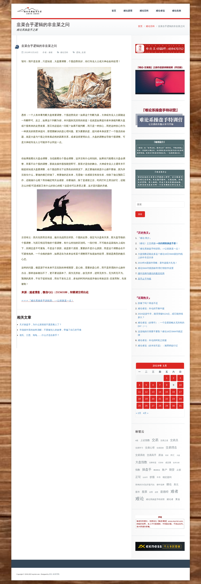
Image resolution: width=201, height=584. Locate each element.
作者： (46, 52)
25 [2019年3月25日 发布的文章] (139, 405)
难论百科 (144, 10)
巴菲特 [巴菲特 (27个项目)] (160, 462)
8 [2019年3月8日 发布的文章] (166, 385)
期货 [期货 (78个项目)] (171, 469)
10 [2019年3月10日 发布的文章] (180, 385)
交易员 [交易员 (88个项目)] (174, 440)
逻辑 (78, 52)
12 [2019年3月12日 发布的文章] (146, 392)
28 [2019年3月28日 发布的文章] (160, 405)
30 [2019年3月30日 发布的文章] (173, 405)
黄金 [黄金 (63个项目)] (177, 499)
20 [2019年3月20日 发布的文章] (153, 398)
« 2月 (138, 413)
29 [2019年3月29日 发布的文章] (166, 405)
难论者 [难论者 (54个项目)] (170, 499)
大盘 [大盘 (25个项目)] (178, 455)
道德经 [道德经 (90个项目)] (164, 491)
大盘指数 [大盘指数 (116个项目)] (141, 462)
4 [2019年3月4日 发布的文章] (139, 385)
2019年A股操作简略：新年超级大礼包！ (157, 263)
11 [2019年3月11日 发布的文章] (139, 392)
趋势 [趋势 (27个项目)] (156, 492)
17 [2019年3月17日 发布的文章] (180, 392)
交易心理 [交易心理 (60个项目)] (150, 447)
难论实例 (176, 10)
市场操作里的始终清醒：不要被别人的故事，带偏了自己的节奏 (50, 330)
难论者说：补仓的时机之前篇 (152, 340)
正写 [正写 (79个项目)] (138, 477)
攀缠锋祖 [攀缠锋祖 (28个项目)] (157, 470)
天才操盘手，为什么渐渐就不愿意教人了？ (40, 324)
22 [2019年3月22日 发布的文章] (166, 398)
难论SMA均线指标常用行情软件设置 (156, 268)
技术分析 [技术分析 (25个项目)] (176, 462)
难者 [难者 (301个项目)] (174, 491)
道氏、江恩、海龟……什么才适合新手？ (39, 335)
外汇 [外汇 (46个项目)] (172, 455)
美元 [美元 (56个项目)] (176, 484)
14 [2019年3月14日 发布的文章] (160, 392)
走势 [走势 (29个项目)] (151, 492)
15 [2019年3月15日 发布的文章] (166, 392)
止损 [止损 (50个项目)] (179, 469)
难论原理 (127, 10)
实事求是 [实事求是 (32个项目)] (152, 463)
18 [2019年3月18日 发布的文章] (139, 398)
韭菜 (84, 52)
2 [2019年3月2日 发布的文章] (173, 378)
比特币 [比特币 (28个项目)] (145, 477)
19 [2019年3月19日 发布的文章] (146, 398)
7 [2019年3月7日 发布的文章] (160, 385)
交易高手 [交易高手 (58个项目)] (151, 455)
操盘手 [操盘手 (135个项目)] (146, 469)
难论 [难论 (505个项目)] (139, 498)
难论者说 (160, 10)
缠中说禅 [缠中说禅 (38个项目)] (160, 485)
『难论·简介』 (145, 238)
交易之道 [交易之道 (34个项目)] (164, 440)
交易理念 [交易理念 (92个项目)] (171, 447)
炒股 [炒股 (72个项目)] (152, 477)
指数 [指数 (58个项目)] (137, 469)
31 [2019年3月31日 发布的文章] (180, 405)
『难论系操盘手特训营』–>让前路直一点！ (159, 248)
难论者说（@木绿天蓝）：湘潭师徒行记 (158, 345)
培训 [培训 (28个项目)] (166, 455)
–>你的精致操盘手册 (166, 243)
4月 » (145, 413)
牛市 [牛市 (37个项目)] (159, 477)
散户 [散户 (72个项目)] (164, 469)
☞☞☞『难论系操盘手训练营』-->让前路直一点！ (47, 300)
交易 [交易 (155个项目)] (155, 440)
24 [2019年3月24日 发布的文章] (180, 398)
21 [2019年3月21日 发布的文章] (160, 398)
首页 (114, 10)
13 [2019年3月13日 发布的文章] (153, 392)
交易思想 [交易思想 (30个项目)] (160, 448)
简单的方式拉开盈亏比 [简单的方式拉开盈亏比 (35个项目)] (145, 485)
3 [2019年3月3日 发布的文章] (180, 378)
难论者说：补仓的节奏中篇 (151, 308)
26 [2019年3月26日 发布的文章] (146, 405)
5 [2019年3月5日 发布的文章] (146, 385)
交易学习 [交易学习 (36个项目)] (139, 448)
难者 (51, 52)
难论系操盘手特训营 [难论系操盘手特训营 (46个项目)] (155, 499)
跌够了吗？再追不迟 (148, 303)
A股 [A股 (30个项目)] (136, 440)
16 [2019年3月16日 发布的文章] (173, 392)
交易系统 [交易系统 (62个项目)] (140, 455)
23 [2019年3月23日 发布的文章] (173, 398)
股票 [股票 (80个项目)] (144, 491)
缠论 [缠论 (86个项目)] (169, 484)
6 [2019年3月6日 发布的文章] (153, 385)
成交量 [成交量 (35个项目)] (168, 462)
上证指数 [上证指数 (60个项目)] (145, 440)
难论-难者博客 (54, 574)
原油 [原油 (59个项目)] (160, 455)
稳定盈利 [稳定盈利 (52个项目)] (167, 477)
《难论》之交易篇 (147, 243)
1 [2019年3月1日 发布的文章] (166, 378)
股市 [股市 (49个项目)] (137, 492)
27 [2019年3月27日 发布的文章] (153, 405)
